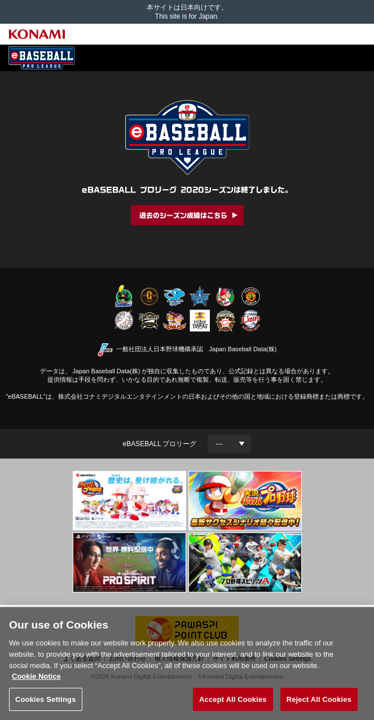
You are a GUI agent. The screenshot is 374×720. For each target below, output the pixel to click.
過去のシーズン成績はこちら (183, 215)
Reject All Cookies (319, 703)
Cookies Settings (45, 703)
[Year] (229, 444)
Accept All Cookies (233, 703)
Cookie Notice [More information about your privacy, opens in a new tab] (36, 680)
